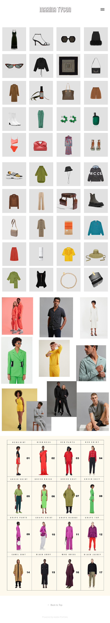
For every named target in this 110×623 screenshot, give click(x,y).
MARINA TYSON (55, 9)
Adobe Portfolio (61, 617)
